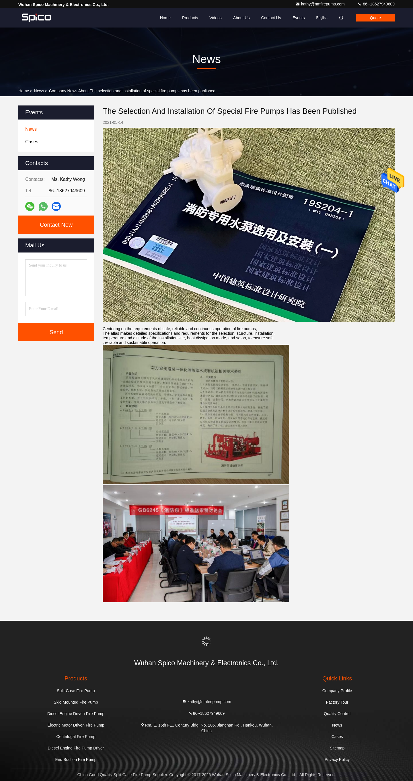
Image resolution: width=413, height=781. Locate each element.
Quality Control (337, 713)
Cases (337, 736)
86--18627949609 (376, 4)
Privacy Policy (337, 759)
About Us (241, 17)
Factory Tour (337, 702)
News (39, 91)
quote (375, 17)
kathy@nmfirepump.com (320, 4)
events (299, 17)
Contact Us (271, 17)
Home (165, 17)
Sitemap (337, 748)
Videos (215, 17)
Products (190, 17)
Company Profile (337, 690)
